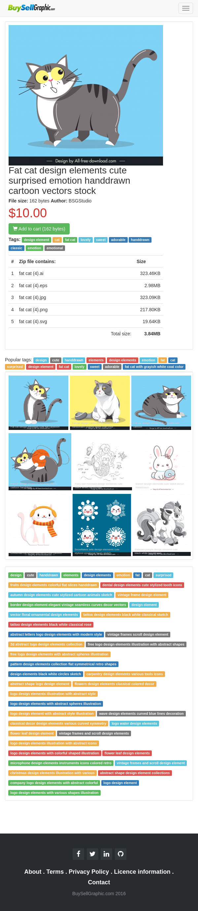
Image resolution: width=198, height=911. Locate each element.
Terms (55, 871)
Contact (99, 882)
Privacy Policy (89, 871)
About (33, 871)
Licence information (142, 871)
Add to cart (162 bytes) (39, 228)
